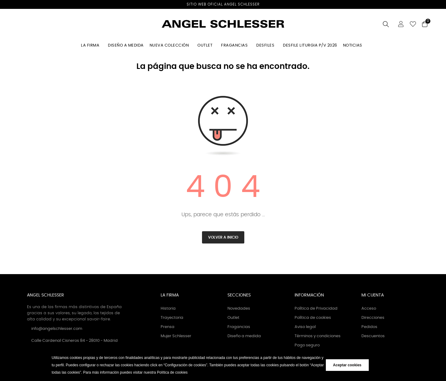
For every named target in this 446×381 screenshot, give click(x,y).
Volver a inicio (223, 237)
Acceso (368, 309)
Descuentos (373, 336)
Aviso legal (305, 327)
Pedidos (369, 327)
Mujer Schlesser (176, 336)
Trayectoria (172, 318)
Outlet (233, 318)
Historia (168, 309)
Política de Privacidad (316, 309)
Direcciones (372, 318)
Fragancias (238, 327)
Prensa (167, 327)
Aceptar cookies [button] (347, 365)
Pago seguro (307, 345)
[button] (189, 373)
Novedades (238, 309)
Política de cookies (313, 318)
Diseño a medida (244, 336)
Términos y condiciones (318, 336)
